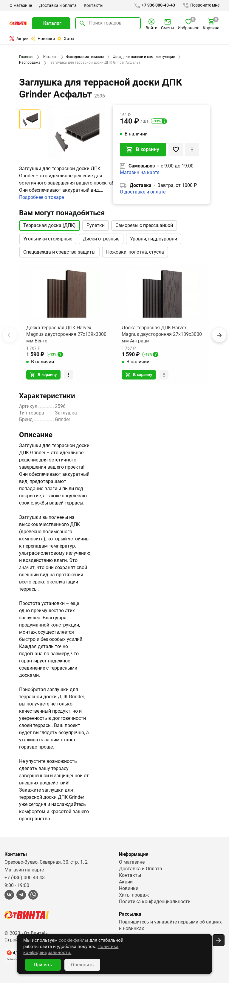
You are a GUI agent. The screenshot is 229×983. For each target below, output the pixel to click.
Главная (26, 57)
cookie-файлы (61, 946)
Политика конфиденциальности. (89, 952)
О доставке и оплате (142, 192)
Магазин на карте (139, 173)
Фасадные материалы (83, 57)
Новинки (43, 38)
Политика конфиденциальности (155, 901)
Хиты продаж (134, 894)
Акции (19, 38)
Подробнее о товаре (41, 197)
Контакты (93, 5)
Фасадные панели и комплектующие (142, 57)
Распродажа (29, 62)
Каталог (49, 57)
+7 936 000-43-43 (153, 5)
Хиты (65, 38)
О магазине (21, 5)
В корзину (143, 149)
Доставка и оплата (57, 5)
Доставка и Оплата (140, 868)
